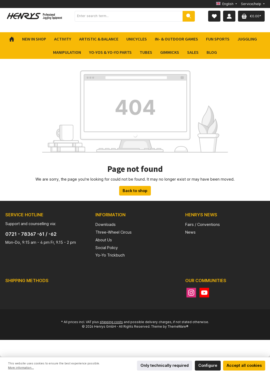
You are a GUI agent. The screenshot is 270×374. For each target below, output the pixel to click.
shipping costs (111, 322)
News (190, 232)
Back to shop (135, 190)
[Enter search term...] (129, 16)
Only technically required (164, 365)
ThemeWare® (178, 326)
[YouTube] (204, 293)
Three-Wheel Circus (113, 232)
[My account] (229, 16)
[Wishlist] (214, 16)
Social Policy (106, 247)
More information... (21, 367)
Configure (207, 365)
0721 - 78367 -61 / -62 (31, 234)
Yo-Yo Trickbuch (110, 255)
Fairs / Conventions (202, 224)
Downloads (105, 224)
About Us (103, 240)
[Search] (189, 16)
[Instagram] (191, 293)
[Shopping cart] (251, 16)
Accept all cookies (244, 365)
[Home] (13, 39)
